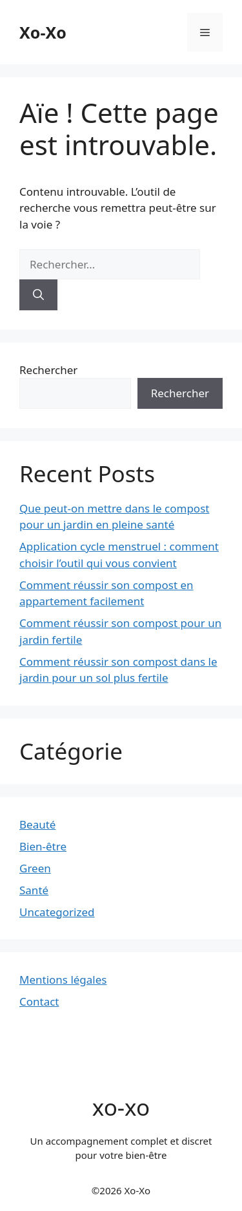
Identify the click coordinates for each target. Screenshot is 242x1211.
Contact (39, 1001)
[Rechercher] (38, 294)
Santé (33, 890)
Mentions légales (62, 979)
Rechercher (48, 369)
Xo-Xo (42, 32)
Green (35, 868)
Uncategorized (57, 912)
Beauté (37, 824)
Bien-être (42, 846)
